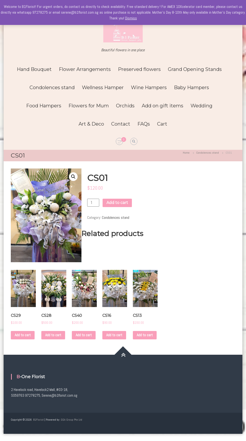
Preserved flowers (139, 69)
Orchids (125, 106)
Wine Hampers (149, 87)
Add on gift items (162, 106)
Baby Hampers (191, 87)
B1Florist (38, 420)
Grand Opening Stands (195, 69)
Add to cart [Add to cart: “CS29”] (23, 334)
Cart (162, 124)
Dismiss (131, 18)
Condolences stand (52, 87)
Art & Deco (91, 124)
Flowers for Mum (88, 106)
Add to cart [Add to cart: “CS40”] (84, 334)
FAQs (143, 124)
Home (186, 153)
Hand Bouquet (34, 69)
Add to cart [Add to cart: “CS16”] (114, 334)
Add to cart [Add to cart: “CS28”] (53, 334)
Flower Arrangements (85, 69)
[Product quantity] (93, 203)
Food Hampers (43, 106)
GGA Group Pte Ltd (71, 420)
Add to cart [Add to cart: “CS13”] (145, 334)
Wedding (201, 106)
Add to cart (117, 202)
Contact (120, 124)
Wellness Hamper (103, 87)
